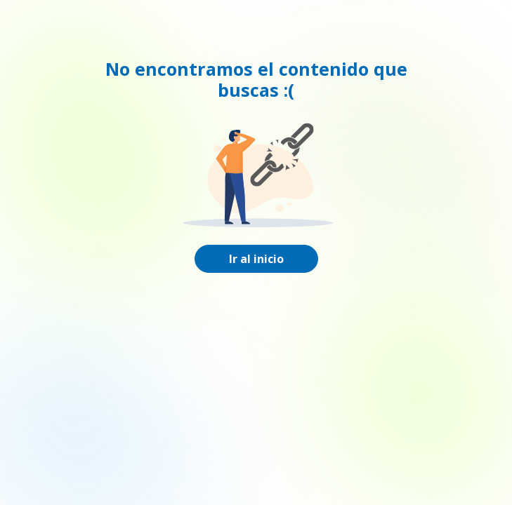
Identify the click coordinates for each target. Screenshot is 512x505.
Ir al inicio (256, 259)
